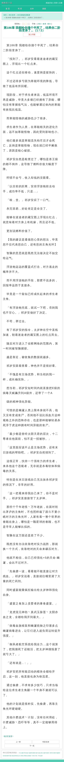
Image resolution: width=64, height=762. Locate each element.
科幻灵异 (12, 15)
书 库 (20, 9)
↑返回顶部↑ (8, 736)
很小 (40, 24)
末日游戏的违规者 (23, 15)
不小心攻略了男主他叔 (23, 752)
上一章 (18, 742)
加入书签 (31, 34)
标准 (44, 24)
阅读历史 (49, 3)
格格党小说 (7, 3)
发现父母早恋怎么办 (16, 755)
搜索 (44, 9)
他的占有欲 (40, 752)
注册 (60, 3)
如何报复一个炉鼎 (31, 755)
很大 (49, 24)
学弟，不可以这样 (39, 755)
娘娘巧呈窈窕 (46, 752)
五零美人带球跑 (23, 755)
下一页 (32, 746)
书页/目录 (45, 742)
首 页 (8, 9)
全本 (32, 9)
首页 (5, 15)
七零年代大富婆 (52, 752)
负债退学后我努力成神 (33, 752)
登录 (56, 3)
